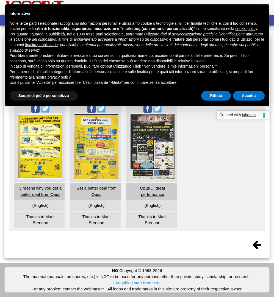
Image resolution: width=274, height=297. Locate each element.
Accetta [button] (249, 95)
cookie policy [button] (246, 28)
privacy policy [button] (59, 77)
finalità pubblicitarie (41, 45)
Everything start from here (137, 283)
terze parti (94, 34)
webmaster (94, 289)
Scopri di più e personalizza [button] (43, 95)
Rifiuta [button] (216, 95)
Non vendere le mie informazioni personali (179, 66)
